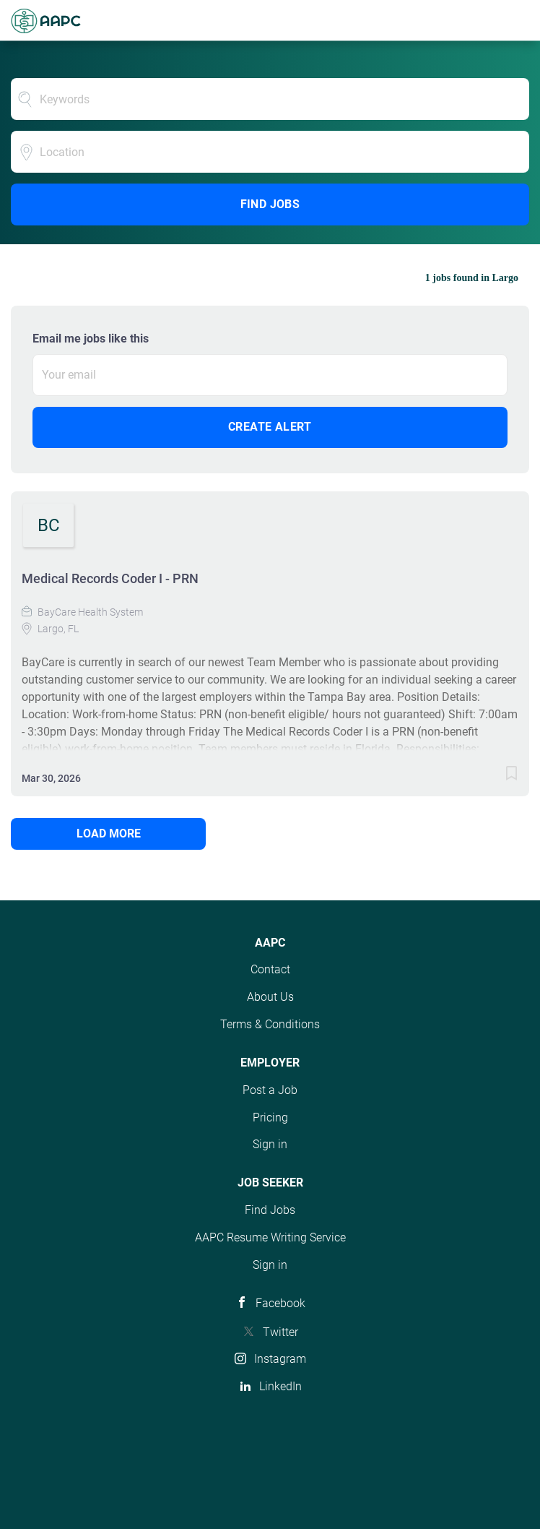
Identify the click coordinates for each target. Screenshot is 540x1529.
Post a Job (270, 1090)
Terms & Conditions (270, 1024)
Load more (109, 833)
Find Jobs (270, 204)
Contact (270, 969)
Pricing (270, 1117)
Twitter (280, 1332)
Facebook (280, 1303)
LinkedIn (280, 1386)
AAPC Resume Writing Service (270, 1237)
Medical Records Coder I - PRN (110, 578)
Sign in (270, 1144)
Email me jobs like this (90, 338)
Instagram (280, 1359)
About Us (270, 997)
